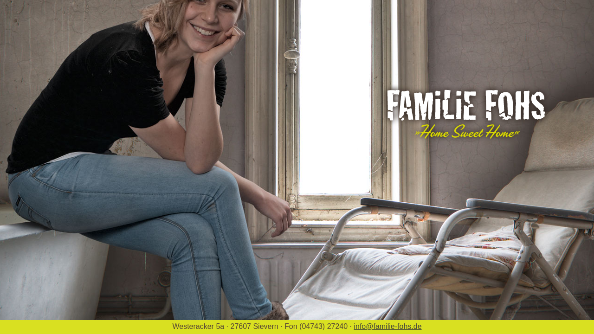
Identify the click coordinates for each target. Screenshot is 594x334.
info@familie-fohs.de (387, 326)
